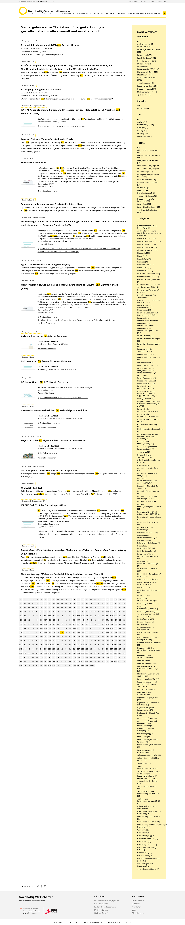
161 (37, 624)
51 (120, 603)
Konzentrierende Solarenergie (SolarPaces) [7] (148, 542)
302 (82, 645)
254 (99, 636)
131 (20, 620)
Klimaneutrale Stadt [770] (147, 72)
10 (58, 599)
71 (95, 607)
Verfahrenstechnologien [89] (148, 822)
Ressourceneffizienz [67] (147, 718)
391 (20, 661)
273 (70, 641)
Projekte (110, 13)
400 (58, 661)
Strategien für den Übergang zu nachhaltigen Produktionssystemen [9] (148, 773)
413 (111, 661)
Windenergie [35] (144, 842)
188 (41, 628)
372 (49, 657)
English (159, 1)
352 (74, 653)
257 (111, 636)
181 (119, 624)
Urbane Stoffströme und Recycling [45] (147, 807)
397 (45, 661)
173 (86, 624)
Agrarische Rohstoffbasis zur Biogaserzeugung (45, 264)
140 (58, 620)
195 (70, 628)
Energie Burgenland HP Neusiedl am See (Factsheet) (62, 126)
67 (78, 607)
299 (70, 645)
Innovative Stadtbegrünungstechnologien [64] (149, 506)
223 (78, 632)
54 (25, 607)
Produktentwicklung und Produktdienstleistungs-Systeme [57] (147, 684)
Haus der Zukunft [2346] (147, 61)
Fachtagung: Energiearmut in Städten (41, 89)
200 (91, 628)
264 (33, 641)
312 (124, 645)
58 (41, 607)
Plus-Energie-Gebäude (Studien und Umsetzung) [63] (147, 668)
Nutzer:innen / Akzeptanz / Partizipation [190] (148, 638)
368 (33, 657)
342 (33, 653)
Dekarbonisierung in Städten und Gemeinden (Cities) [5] (148, 286)
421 (37, 665)
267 (45, 641)
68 (82, 607)
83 (37, 612)
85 (45, 612)
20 (99, 599)
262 (24, 641)
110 (41, 616)
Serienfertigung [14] (145, 734)
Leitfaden (49, 453)
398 (49, 661)
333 (103, 649)
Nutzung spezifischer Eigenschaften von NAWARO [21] (148, 650)
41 (78, 603)
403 (70, 661)
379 (78, 657)
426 (58, 665)
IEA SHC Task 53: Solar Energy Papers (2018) (43, 505)
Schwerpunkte (84, 13)
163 (45, 624)
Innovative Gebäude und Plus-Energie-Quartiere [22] (148, 497)
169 (70, 624)
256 (107, 636)
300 (74, 645)
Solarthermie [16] (144, 763)
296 (58, 645)
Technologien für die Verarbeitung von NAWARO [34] (148, 793)
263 (29, 641)
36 (58, 603)
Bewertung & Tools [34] (146, 244)
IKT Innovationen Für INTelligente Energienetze (64, 397)
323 (62, 649)
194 (66, 628)
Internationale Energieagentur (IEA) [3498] (148, 68)
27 (20, 603)
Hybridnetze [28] (144, 465)
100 (107, 612)
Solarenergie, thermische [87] (149, 755)
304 (91, 645)
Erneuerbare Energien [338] (148, 169)
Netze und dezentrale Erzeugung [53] (146, 623)
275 (78, 641)
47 (103, 603)
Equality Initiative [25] (146, 362)
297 (62, 645)
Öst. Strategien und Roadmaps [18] (145, 865)
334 (107, 649)
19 (95, 599)
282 (107, 641)
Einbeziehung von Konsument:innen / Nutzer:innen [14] (145, 307)
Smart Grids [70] (143, 737)
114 (58, 616)
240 (41, 636)
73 (103, 607)
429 (70, 665)
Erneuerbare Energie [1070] (148, 166)
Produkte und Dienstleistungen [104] (146, 192)
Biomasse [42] (142, 262)
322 (58, 649)
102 (115, 612)
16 (82, 599)
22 (107, 599)
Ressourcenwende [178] (146, 89)
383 (95, 657)
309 (111, 645)
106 (24, 616)
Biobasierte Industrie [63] (147, 250)
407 (86, 661)
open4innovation (25, 1)
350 (66, 653)
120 (82, 616)
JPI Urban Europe (101, 910)
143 (70, 620)
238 (33, 636)
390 (124, 657)
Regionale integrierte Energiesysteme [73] (145, 709)
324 (66, 649)
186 (33, 628)
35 (54, 603)
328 (82, 649)
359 (103, 653)
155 (119, 620)
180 (115, 624)
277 (86, 641)
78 (124, 607)
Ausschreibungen (136, 13)
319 (45, 649)
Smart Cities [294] (144, 204)
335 (111, 649)
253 (95, 636)
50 (115, 603)
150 (99, 620)
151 (103, 620)
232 (115, 632)
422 (41, 665)
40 (74, 603)
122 (91, 616)
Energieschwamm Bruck (34, 162)
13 (70, 599)
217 (53, 632)
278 (91, 641)
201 (95, 628)
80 (25, 612)
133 (29, 620)
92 (74, 612)
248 (74, 636)
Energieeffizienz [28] (145, 336)
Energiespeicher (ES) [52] (147, 354)
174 (91, 624)
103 (119, 612)
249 (78, 636)
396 (41, 661)
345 (45, 653)
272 (66, 641)
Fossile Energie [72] (145, 172)
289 (29, 645)
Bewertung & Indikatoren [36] (149, 241)
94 (82, 612)
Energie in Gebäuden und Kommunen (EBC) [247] (147, 314)
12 (66, 599)
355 (86, 653)
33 (45, 603)
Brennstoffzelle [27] (145, 271)
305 (95, 645)
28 (25, 603)
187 (37, 628)
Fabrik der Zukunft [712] (146, 58)
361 (111, 653)
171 (78, 624)
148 (91, 620)
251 (86, 636)
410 (99, 661)
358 (99, 653)
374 (58, 657)
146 (82, 620)
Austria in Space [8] (145, 44)
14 (74, 599)
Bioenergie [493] (143, 253)
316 (33, 649)
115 (62, 616)
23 (111, 599)
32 (41, 603)
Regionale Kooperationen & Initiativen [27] (148, 704)
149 (95, 620)
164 (49, 624)
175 (95, 624)
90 (66, 612)
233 (119, 632)
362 (115, 653)
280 (99, 641)
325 (70, 649)
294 (49, 645)
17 (87, 599)
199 (86, 628)
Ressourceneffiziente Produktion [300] (145, 200)
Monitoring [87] (143, 595)
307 (103, 645)
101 (111, 612)
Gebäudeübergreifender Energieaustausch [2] (147, 448)
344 (41, 653)
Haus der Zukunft (101, 904)
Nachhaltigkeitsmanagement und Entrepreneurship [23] (148, 613)
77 (120, 607)
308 (107, 645)
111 (45, 616)
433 (86, 665)
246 (66, 636)
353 (78, 653)
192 (58, 628)
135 (37, 620)
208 (124, 628)
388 (115, 657)
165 (53, 624)
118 (74, 616)
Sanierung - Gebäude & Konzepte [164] (146, 730)
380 (82, 657)
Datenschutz (72, 922)
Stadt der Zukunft (101, 913)
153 (111, 620)
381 (86, 657)
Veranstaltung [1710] (145, 125)
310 (115, 645)
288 (24, 645)
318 (41, 649)
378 (74, 657)
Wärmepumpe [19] (144, 856)
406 (82, 661)
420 (33, 665)
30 (33, 603)
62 (58, 607)
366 (24, 657)
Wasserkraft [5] (143, 830)
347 (53, 653)
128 (115, 616)
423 (45, 665)
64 (66, 607)
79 (20, 612)
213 (37, 632)
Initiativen (98, 13)
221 (70, 632)
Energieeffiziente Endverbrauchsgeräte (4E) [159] (147, 330)
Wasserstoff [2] (143, 833)
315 (29, 649)
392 (24, 661)
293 (45, 645)
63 (62, 607)
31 (37, 603)
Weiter (92, 666)
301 (78, 645)
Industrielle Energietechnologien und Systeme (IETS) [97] (147, 481)
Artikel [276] (142, 122)
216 (49, 632)
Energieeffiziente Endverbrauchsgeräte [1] (147, 324)
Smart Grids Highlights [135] (148, 207)
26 (124, 599)
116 (66, 616)
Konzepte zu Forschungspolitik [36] (146, 547)
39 (70, 603)
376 (66, 657)
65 (70, 607)
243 (53, 636)
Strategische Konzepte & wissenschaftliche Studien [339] (147, 781)
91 (70, 612)
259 (119, 636)
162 (41, 624)
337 (119, 649)
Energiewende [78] (144, 55)
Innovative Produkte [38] (147, 501)
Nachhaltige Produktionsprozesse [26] (147, 599)
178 (107, 624)
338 (124, 649)
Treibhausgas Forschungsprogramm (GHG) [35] (148, 801)
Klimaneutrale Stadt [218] (147, 533)
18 (91, 599)
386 (107, 657)
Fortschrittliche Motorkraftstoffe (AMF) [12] (148, 415)
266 (41, 641)
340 (24, 653)
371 (45, 657)
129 (119, 616)
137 (45, 620)
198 (82, 628)
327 (78, 649)
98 (99, 612)
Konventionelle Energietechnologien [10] (147, 537)
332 (99, 649)
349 (62, 653)
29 (29, 603)
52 (124, 603)
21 (103, 599)
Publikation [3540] (144, 137)
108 (33, 616)
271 (62, 641)
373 (53, 657)
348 (58, 653)
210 (24, 632)
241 (45, 636)
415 (119, 661)
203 (103, 628)
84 (41, 612)
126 (107, 616)
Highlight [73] (142, 128)
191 (53, 628)
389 (119, 657)
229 (103, 632)
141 (62, 620)
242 (49, 636)
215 (45, 632)
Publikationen (153, 13)
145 (78, 620)
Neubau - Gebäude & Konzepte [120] (145, 628)
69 (87, 607)
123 (95, 616)
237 (29, 636)
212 (33, 632)
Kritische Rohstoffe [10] (146, 551)
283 (111, 641)
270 (58, 641)
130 (124, 616)
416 (124, 661)
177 (103, 624)
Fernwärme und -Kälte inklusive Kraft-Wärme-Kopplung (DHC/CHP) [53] (147, 393)
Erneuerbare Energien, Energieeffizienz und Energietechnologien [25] (147, 370)
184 (24, 628)
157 (20, 624)
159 (29, 624)
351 (70, 653)
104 (124, 612)
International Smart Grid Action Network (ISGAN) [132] (148, 513)
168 (66, 624)
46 (99, 603)
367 (29, 657)
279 (95, 641)
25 (120, 599)
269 (53, 641)
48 (107, 603)
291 (37, 645)
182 (124, 624)
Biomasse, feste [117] (145, 265)
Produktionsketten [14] (146, 689)
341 (29, 653)
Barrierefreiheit (114, 922)
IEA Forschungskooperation (105, 907)
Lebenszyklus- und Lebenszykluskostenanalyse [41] (148, 563)
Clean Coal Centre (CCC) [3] (148, 277)
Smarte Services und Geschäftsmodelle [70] (146, 751)
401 (62, 661)
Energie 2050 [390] (144, 47)
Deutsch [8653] (143, 108)
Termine (121, 13)
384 (99, 657)
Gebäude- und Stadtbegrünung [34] (145, 443)
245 (62, 636)
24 (115, 599)
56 (33, 607)
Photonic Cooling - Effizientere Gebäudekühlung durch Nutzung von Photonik (62, 574)
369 (37, 657)
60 (49, 607)
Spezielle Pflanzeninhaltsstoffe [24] (147, 767)
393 (29, 661)
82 (33, 612)
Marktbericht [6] (143, 587)
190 (49, 628)
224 (82, 632)
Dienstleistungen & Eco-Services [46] (146, 296)
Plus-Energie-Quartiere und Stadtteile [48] (148, 675)
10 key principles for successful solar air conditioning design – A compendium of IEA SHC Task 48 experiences (82, 531)
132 (24, 620)
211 (29, 632)
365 (20, 657)
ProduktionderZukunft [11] (147, 86)
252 (91, 636)
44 (91, 603)
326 (74, 649)
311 (119, 645)
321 (53, 649)
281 (103, 641)
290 (33, 645)
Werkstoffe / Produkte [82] (147, 839)
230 (107, 632)
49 (111, 603)
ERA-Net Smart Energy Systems (106, 901)
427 (62, 665)
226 (91, 632)
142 (66, 620)
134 (33, 620)
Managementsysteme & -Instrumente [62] (147, 583)
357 (95, 653)
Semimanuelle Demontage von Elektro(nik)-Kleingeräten (51, 204)
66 (74, 607)
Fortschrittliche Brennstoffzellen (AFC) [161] (148, 410)
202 (99, 628)
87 (54, 612)
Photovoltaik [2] (143, 188)
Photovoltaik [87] (143, 660)
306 (99, 645)
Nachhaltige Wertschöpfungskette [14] (147, 608)
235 (20, 636)
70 (91, 607)
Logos (134, 910)
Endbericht (49, 191)
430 (74, 665)
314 (24, 649)
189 (45, 628)
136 (41, 620)
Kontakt (152, 1)
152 (107, 620)
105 (20, 616)
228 (99, 632)
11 (62, 599)
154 (115, 620)
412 (107, 661)
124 (99, 616)
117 (70, 616)
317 (37, 649)
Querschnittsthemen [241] (147, 196)
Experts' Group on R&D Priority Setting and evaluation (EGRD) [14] (146, 386)
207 (119, 628)
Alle (138, 41)
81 (29, 612)
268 (49, 641)
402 (66, 661)
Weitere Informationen (47, 348)
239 (37, 636)
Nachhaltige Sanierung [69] (148, 604)
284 (115, 641)
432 (82, 665)
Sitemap (129, 922)
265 (37, 641)
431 (78, 665)
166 (58, 624)
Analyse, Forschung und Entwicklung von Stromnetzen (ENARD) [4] (149, 233)
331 (95, 649)
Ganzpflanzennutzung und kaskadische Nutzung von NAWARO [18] (147, 436)
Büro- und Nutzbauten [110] (148, 274)
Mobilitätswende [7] (145, 75)
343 (37, 653)
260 (124, 636)
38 (66, 603)
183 (20, 628)
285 (119, 641)
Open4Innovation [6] (145, 83)
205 (111, 628)
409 (95, 661)
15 (78, 599)
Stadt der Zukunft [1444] (147, 92)
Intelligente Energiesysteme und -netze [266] (148, 176)
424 (49, 665)
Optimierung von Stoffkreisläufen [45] (145, 656)
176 (99, 624)
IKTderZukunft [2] (144, 64)
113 (53, 616)
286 (124, 641)
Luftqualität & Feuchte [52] (147, 579)
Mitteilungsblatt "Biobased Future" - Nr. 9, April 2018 (49, 470)
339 (20, 653)
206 (115, 628)
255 (103, 636)
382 (91, 657)
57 (37, 607)
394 (33, 661)
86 (49, 612)
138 (49, 620)
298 (66, 645)
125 (103, 616)
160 (33, 624)
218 (58, 632)
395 (37, 661)
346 (49, 653)
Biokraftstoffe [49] (144, 259)
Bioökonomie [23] (144, 268)
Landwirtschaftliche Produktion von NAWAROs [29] (147, 556)
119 (78, 616)
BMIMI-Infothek (138, 901)
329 (86, 649)
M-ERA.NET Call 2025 (31, 487)
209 (20, 632)
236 (24, 636)
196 (74, 628)
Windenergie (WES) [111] (147, 845)
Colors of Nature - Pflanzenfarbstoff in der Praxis (47, 139)
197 (78, 628)
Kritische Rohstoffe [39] (146, 180)
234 (124, 632)
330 (91, 649)
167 (62, 624)
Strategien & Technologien (67, 12)
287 (20, 645)
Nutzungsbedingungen (93, 922)
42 (82, 603)
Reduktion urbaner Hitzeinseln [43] (144, 693)
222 (74, 632)
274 (74, 641)
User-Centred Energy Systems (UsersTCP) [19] (149, 812)
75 (111, 607)
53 (20, 607)
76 (115, 607)
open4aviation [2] (144, 95)
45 (95, 603)
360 (107, 653)
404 (74, 661)
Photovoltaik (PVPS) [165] (147, 663)
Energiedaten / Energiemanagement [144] (147, 319)
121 (86, 616)
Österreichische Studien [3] (148, 869)
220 (66, 632)
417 (20, 665)
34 (49, 603)
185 (29, 628)
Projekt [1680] (142, 134)
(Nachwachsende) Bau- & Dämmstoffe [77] (147, 227)
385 (103, 657)
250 (82, 636)
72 (99, 607)
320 (49, 649)
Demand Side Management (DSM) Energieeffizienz (50, 45)
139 (53, 620)
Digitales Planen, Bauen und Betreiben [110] (148, 301)
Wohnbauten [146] (144, 853)
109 (37, 616)
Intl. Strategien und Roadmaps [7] (145, 528)
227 (95, 632)
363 (119, 653)
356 (91, 653)
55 (29, 607)
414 (115, 661)
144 (74, 620)
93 (78, 612)
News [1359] (142, 131)
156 (124, 620)
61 (54, 607)
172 (82, 624)
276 (82, 641)
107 (29, 616)
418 (24, 665)
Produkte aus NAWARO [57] (148, 679)
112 (49, 616)
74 (107, 607)
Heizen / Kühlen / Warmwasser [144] (144, 456)
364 (124, 653)
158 (24, 624)
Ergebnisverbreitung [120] (147, 365)
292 (41, 645)
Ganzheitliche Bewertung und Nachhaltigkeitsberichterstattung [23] (150, 427)
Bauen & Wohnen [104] (146, 238)
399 (53, 661)
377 (70, 657)
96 (91, 612)
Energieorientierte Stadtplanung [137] (145, 350)
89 (62, 612)
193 (62, 628)
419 (29, 665)
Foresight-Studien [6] (145, 399)
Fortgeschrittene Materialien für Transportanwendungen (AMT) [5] (148, 404)
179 (111, 624)
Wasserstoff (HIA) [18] (145, 836)
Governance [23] (143, 452)
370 (41, 657)
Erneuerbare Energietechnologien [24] (147, 377)
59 (45, 607)
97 (95, 612)
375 (62, 657)
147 (86, 620)
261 (20, 641)
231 (111, 632)
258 (115, 636)
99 (103, 612)
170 (74, 624)
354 (82, 653)
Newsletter (142, 1)
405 (78, 661)
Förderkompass (138, 913)
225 (86, 632)
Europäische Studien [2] (146, 381)
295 (53, 645)
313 (20, 649)
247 (70, 636)
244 (58, 636)
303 (86, 645)
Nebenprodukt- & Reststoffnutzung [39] (145, 618)
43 (87, 603)
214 (41, 632)
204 (107, 628)
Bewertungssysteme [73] (147, 247)
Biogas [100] (142, 256)
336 (115, 649)
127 (111, 616)
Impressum (57, 922)
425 (53, 665)
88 (58, 612)
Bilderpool (133, 1)
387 (111, 657)
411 (103, 661)
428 (66, 665)
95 (87, 612)
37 (62, 603)
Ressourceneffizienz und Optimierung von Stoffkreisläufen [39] (147, 723)
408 (91, 661)
